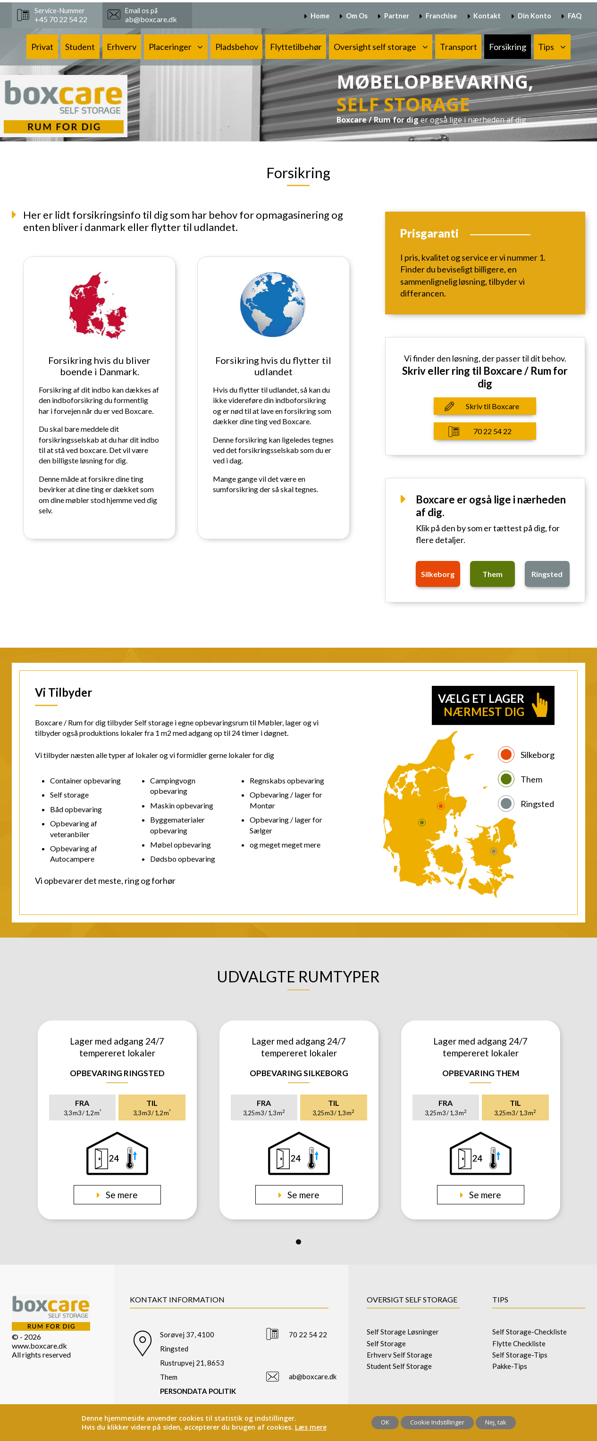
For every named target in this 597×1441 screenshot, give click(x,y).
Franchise (441, 16)
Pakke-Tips (509, 1366)
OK (385, 1422)
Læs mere (311, 1427)
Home (320, 16)
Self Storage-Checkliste (529, 1331)
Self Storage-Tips (519, 1354)
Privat (42, 46)
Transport (458, 46)
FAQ (574, 16)
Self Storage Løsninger (403, 1331)
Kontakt (487, 16)
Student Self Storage (399, 1366)
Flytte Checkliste (519, 1343)
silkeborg (437, 573)
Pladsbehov (236, 46)
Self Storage (386, 1343)
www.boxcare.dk (39, 1345)
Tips (546, 46)
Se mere (121, 1194)
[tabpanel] (117, 1120)
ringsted (547, 573)
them (492, 573)
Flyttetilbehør (296, 46)
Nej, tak (495, 1422)
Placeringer (170, 46)
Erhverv (121, 46)
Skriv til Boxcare (492, 406)
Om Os (357, 16)
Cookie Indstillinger (437, 1422)
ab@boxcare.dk (312, 1376)
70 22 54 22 (492, 431)
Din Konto (534, 16)
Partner (396, 16)
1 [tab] (298, 1241)
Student (80, 46)
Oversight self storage (375, 46)
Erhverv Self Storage (399, 1354)
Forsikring (507, 46)
